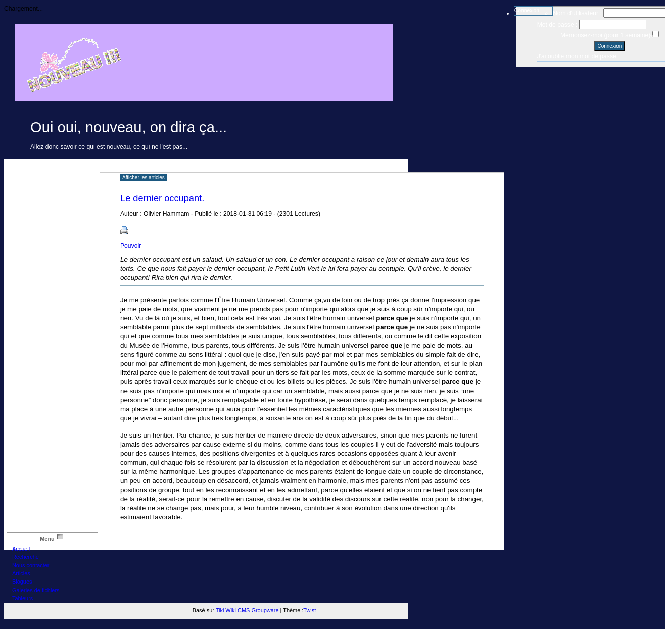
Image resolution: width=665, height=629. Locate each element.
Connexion (526, 10)
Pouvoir (130, 245)
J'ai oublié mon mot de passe (576, 56)
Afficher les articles (143, 177)
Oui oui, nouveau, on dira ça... (128, 127)
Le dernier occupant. (162, 197)
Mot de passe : (557, 24)
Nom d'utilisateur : (577, 13)
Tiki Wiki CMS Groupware (247, 610)
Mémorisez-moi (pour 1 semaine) (606, 35)
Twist (309, 610)
